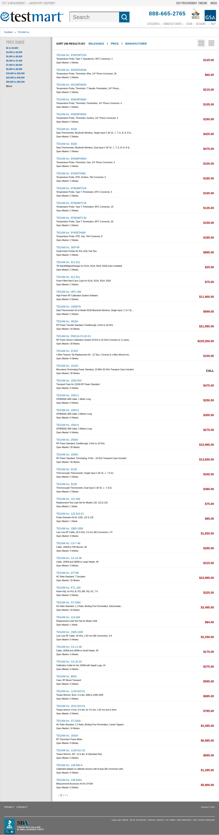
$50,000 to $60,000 (15, 82)
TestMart (8, 32)
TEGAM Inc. (24, 32)
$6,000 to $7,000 (14, 61)
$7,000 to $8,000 (14, 65)
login (189, 24)
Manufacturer (136, 43)
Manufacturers (173, 24)
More (9, 86)
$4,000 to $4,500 (14, 52)
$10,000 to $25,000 (15, 73)
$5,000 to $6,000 (14, 56)
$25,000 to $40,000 (15, 78)
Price (115, 43)
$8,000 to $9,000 (14, 69)
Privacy (9, 807)
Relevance (96, 43)
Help (213, 24)
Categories (153, 24)
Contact (22, 807)
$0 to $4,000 (12, 48)
